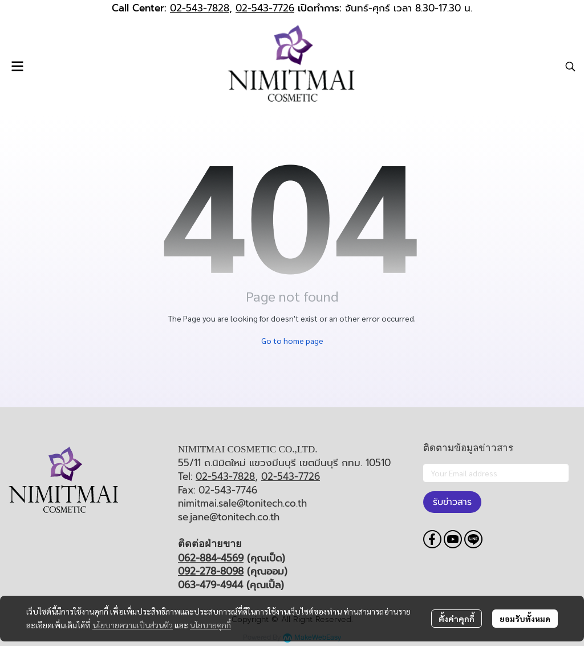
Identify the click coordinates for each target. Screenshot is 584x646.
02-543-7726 (265, 8)
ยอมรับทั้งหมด (525, 618)
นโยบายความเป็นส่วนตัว (132, 625)
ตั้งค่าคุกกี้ (456, 618)
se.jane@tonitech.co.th (228, 516)
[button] (570, 66)
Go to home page (292, 340)
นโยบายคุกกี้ (210, 625)
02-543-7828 (199, 8)
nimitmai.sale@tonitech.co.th (242, 503)
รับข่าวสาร (452, 502)
